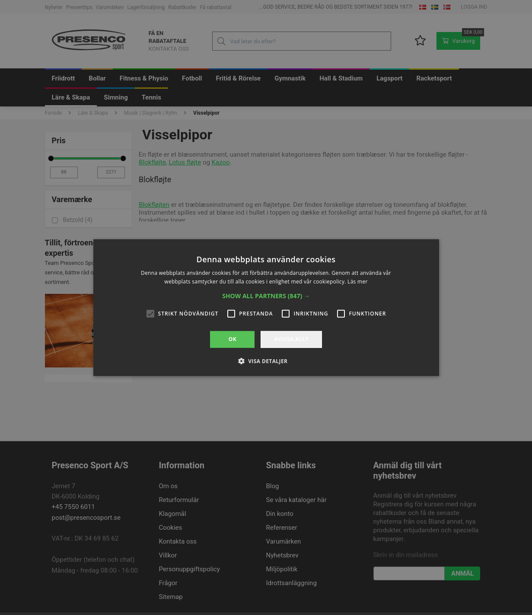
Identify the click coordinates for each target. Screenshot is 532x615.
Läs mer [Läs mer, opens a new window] (357, 281)
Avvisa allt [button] (291, 339)
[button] (266, 296)
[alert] (266, 307)
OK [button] (232, 339)
